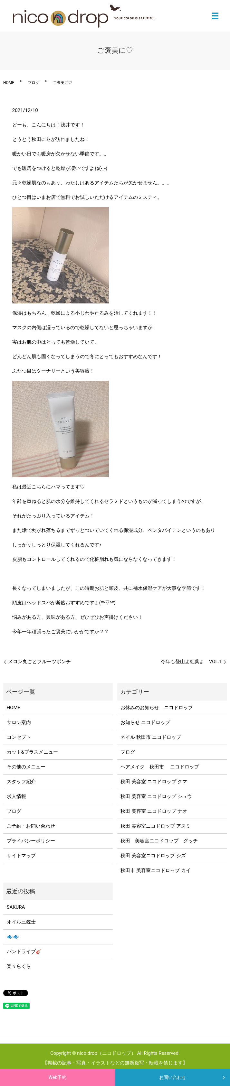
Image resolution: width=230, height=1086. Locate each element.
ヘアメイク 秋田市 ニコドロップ (159, 767)
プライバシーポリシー (31, 841)
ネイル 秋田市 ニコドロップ (150, 737)
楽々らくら (19, 966)
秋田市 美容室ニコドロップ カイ (155, 870)
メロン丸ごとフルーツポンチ (39, 661)
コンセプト (19, 737)
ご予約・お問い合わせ (31, 826)
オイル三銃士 (21, 922)
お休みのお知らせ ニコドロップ (159, 707)
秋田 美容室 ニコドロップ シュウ (156, 796)
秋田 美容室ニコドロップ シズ (153, 856)
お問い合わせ (172, 1077)
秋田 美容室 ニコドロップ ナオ (153, 811)
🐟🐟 (13, 937)
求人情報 (16, 796)
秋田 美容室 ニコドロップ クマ (153, 781)
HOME (8, 82)
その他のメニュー (26, 767)
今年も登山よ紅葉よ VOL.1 (191, 661)
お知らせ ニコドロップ (145, 722)
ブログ (33, 82)
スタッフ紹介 (21, 781)
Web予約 (58, 1077)
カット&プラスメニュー (32, 752)
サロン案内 (19, 722)
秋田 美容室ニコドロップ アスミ (155, 826)
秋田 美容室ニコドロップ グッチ (159, 841)
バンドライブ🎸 (24, 951)
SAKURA (16, 907)
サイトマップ (21, 856)
